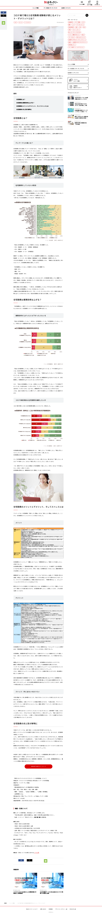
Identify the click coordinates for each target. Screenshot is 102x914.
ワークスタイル (27, 22)
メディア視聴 (77, 22)
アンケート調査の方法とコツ (74, 34)
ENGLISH (73, 909)
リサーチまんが (71, 37)
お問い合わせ (43, 909)
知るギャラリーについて (32, 909)
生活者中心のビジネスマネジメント (80, 42)
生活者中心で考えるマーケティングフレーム (77, 39)
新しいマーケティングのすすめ (74, 32)
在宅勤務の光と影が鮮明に (24, 109)
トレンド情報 (12, 903)
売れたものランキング (81, 37)
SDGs (84, 27)
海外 (76, 27)
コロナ (15, 22)
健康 (69, 24)
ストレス (20, 22)
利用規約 (51, 909)
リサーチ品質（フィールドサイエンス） (76, 47)
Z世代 (69, 29)
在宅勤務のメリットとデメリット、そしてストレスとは (32, 106)
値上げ (83, 34)
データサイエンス (80, 24)
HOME (5, 903)
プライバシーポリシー (61, 909)
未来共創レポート (71, 44)
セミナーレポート (76, 29)
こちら (35, 852)
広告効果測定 (71, 27)
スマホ (83, 22)
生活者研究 (70, 22)
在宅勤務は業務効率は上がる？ (25, 103)
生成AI (69, 42)
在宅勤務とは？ (20, 99)
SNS (80, 27)
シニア (73, 24)
